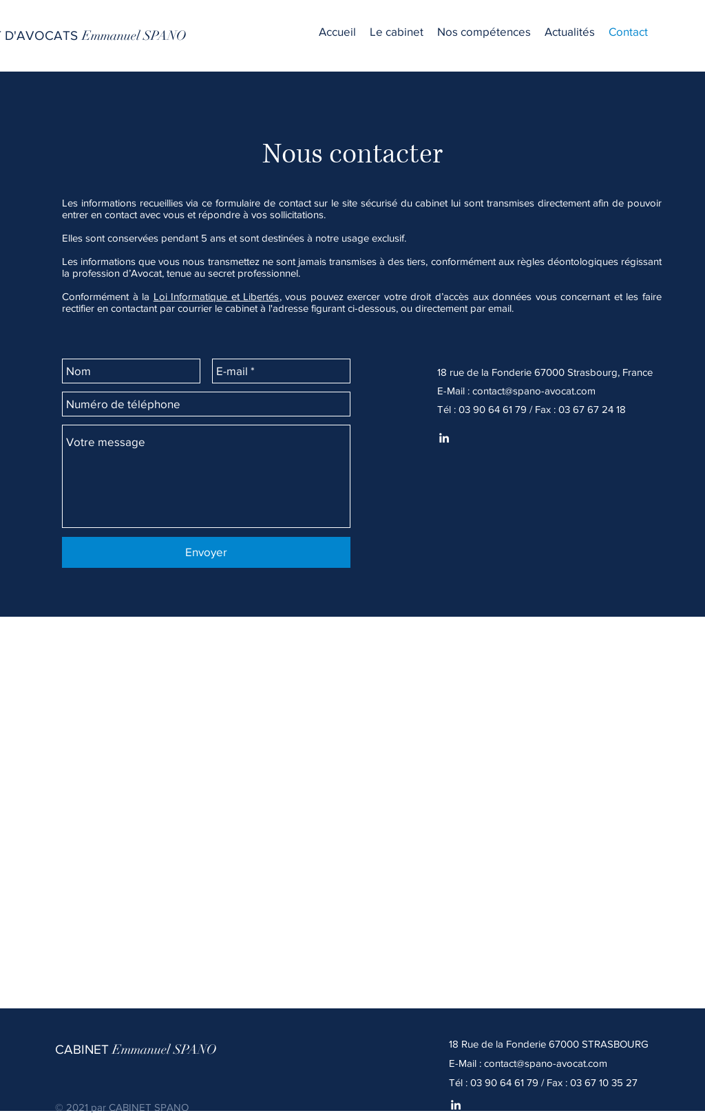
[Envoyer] (206, 552)
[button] (484, 31)
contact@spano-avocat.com (534, 390)
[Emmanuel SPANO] (134, 36)
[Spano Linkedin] (444, 438)
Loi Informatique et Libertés (217, 296)
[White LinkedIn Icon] (456, 1105)
